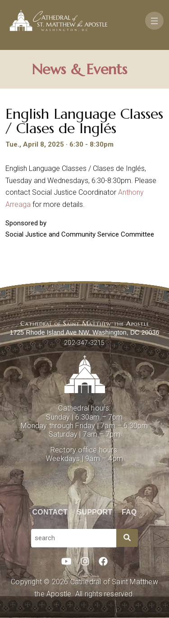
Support (95, 512)
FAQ (129, 512)
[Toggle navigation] (154, 21)
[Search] (127, 538)
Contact (50, 512)
